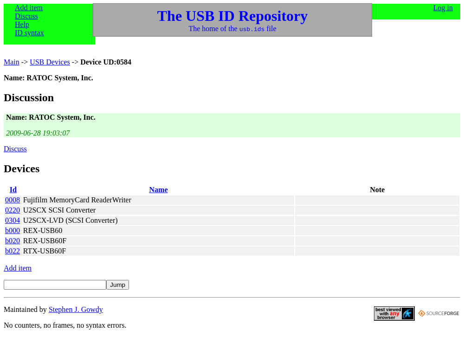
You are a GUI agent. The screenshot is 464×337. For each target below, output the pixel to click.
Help (22, 24)
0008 (12, 200)
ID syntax (29, 33)
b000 (12, 230)
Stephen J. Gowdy (76, 309)
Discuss (26, 16)
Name (158, 190)
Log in (443, 8)
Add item (29, 8)
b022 (12, 251)
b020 (12, 241)
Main (11, 62)
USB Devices (50, 62)
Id (13, 190)
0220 (12, 210)
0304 (12, 220)
